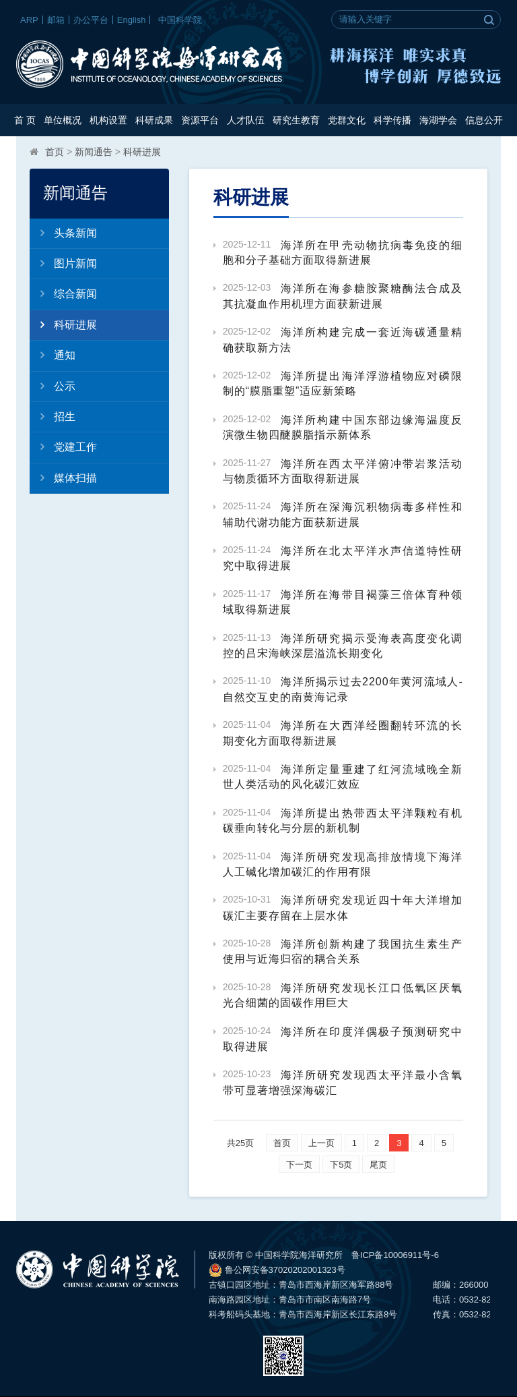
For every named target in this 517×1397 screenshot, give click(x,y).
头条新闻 (63, 233)
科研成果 (154, 120)
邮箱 (56, 20)
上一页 (321, 1143)
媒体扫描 (63, 477)
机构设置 (108, 120)
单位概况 (62, 120)
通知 (52, 355)
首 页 (25, 120)
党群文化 (347, 120)
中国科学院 (180, 20)
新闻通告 (93, 151)
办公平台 (90, 20)
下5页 (341, 1165)
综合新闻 (63, 293)
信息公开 (484, 120)
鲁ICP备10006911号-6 (395, 1255)
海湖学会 (438, 120)
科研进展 (142, 151)
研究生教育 (296, 120)
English (131, 20)
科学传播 (392, 120)
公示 (52, 386)
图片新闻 (63, 263)
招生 (52, 416)
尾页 (378, 1165)
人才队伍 (246, 120)
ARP (29, 20)
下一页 (299, 1165)
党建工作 (63, 446)
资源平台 (200, 120)
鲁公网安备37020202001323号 (277, 1270)
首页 (54, 151)
